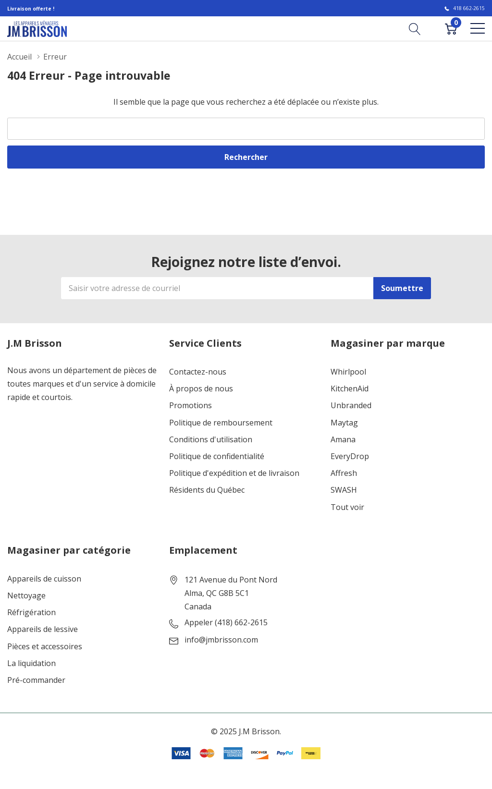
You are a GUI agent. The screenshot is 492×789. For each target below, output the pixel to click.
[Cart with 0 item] (451, 28)
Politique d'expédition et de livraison (234, 473)
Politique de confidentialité (216, 456)
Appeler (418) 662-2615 (226, 622)
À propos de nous (201, 388)
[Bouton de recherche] (415, 28)
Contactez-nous (197, 371)
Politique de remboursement (220, 422)
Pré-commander (36, 680)
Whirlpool (348, 371)
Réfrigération (31, 612)
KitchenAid (350, 388)
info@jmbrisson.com (221, 639)
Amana (343, 439)
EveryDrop (350, 456)
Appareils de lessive (42, 629)
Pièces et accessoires (44, 646)
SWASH (344, 490)
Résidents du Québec (207, 490)
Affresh (344, 473)
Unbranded (351, 405)
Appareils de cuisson (44, 578)
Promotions (190, 405)
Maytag (344, 422)
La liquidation (31, 663)
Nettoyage (26, 595)
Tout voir (347, 507)
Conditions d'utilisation (210, 439)
